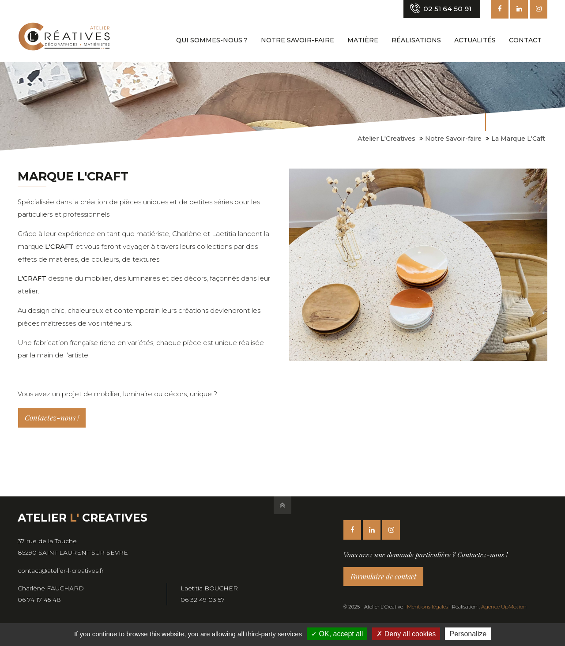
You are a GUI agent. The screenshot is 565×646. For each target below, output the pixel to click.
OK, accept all (337, 634)
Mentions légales (426, 607)
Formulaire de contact (383, 576)
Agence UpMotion (500, 607)
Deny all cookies (406, 634)
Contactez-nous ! (52, 417)
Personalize (467, 634)
